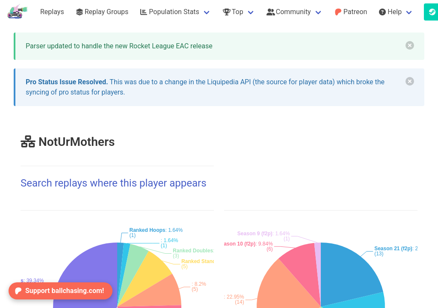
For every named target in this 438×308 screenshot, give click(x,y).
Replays (52, 12)
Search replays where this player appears (114, 183)
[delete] (409, 45)
